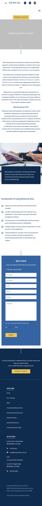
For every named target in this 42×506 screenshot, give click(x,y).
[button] (39, 10)
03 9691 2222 (13, 448)
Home (8, 393)
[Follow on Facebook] (25, 3)
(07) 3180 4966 (14, 471)
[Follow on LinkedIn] (35, 3)
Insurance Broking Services (15, 408)
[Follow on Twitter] (30, 3)
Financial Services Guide (14, 427)
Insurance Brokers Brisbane (15, 460)
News (8, 403)
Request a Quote (12, 418)
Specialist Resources (13, 423)
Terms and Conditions (19, 495)
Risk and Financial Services (15, 413)
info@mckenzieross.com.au (18, 452)
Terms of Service (11, 327)
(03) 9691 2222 (14, 2)
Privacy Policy (32, 323)
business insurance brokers (22, 177)
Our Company (11, 398)
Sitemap (27, 495)
